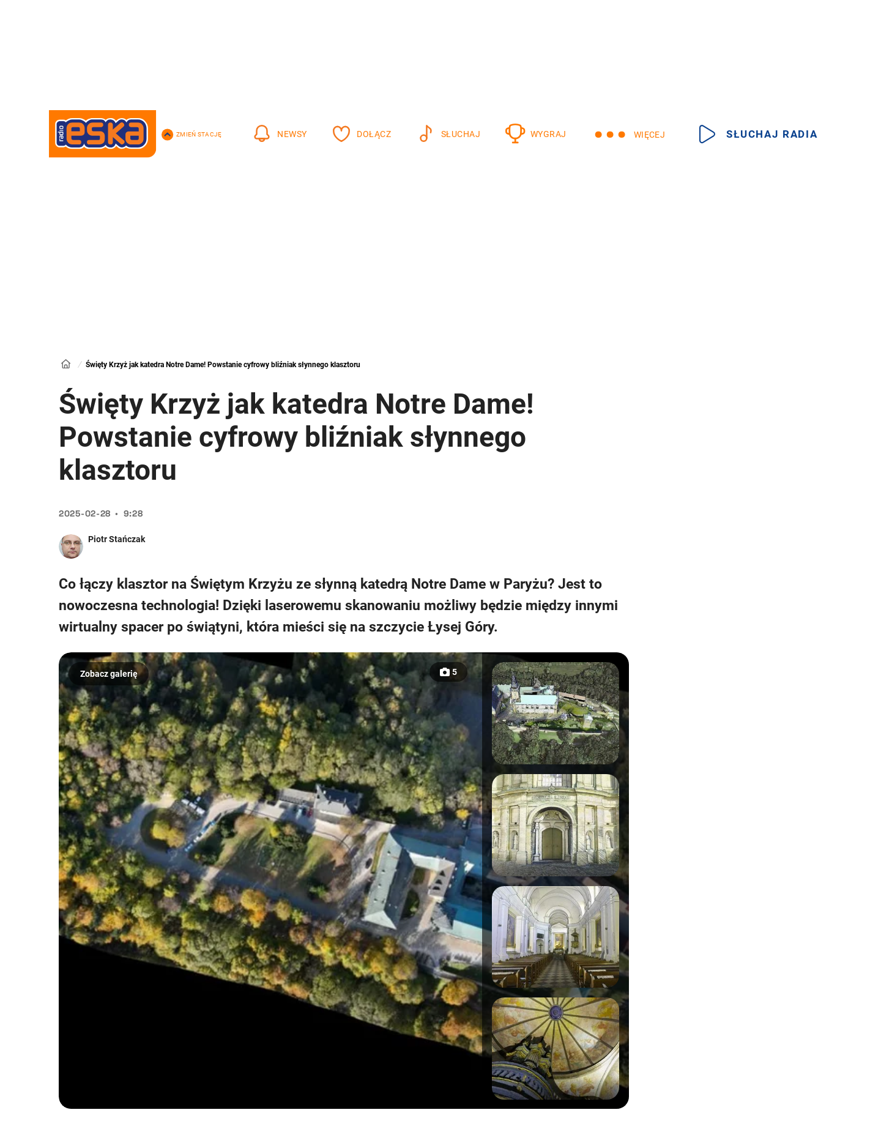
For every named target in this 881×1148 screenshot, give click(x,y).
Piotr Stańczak (116, 539)
